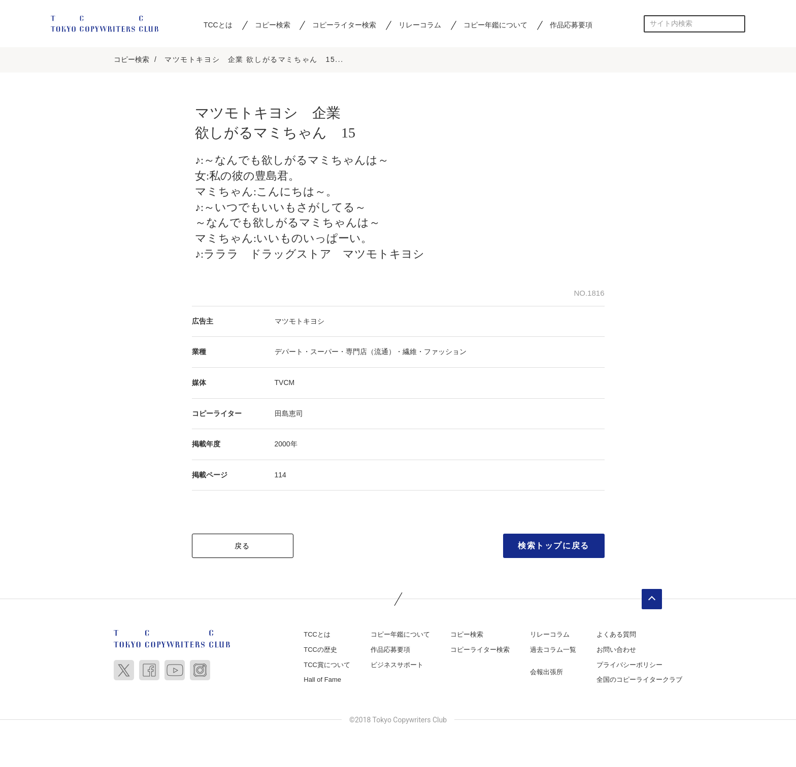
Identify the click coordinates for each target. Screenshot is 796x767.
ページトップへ (652, 600)
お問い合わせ (616, 651)
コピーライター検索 (344, 25)
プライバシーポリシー (629, 666)
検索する (736, 23)
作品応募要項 (571, 25)
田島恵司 (289, 414)
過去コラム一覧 (553, 651)
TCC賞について (327, 666)
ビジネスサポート (397, 666)
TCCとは (218, 25)
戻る (242, 547)
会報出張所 (546, 673)
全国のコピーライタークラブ (639, 681)
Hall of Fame (322, 681)
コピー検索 (272, 25)
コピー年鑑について (495, 25)
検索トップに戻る (553, 547)
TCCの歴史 (320, 651)
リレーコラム (420, 25)
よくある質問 (616, 636)
